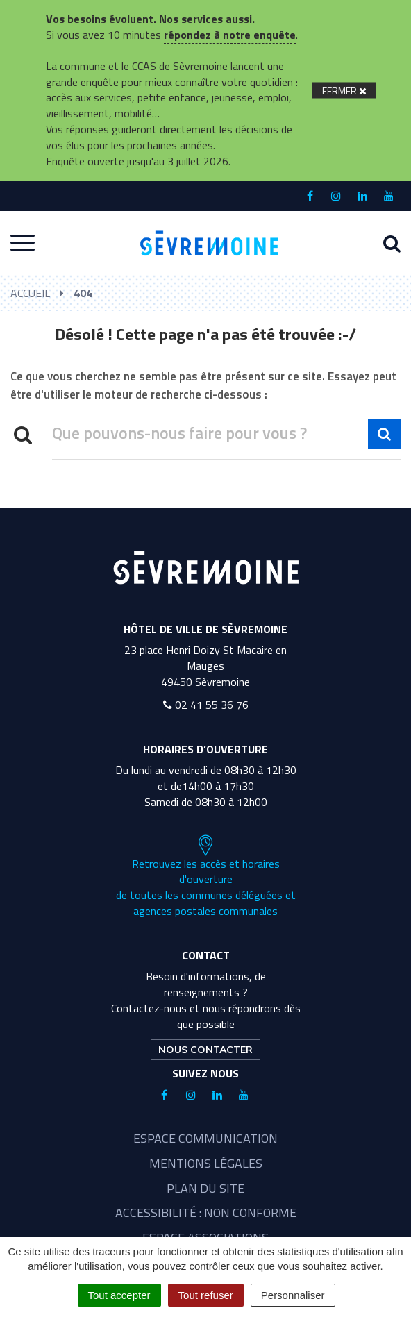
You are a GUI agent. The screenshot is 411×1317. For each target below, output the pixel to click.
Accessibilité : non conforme (205, 1212)
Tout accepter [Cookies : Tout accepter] (119, 1295)
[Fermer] (344, 90)
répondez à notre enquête (230, 34)
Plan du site (205, 1188)
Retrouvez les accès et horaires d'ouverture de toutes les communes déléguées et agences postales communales (206, 876)
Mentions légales (205, 1163)
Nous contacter (205, 1049)
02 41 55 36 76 (206, 704)
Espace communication (205, 1138)
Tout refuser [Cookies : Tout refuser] (205, 1295)
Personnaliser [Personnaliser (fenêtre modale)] (293, 1295)
